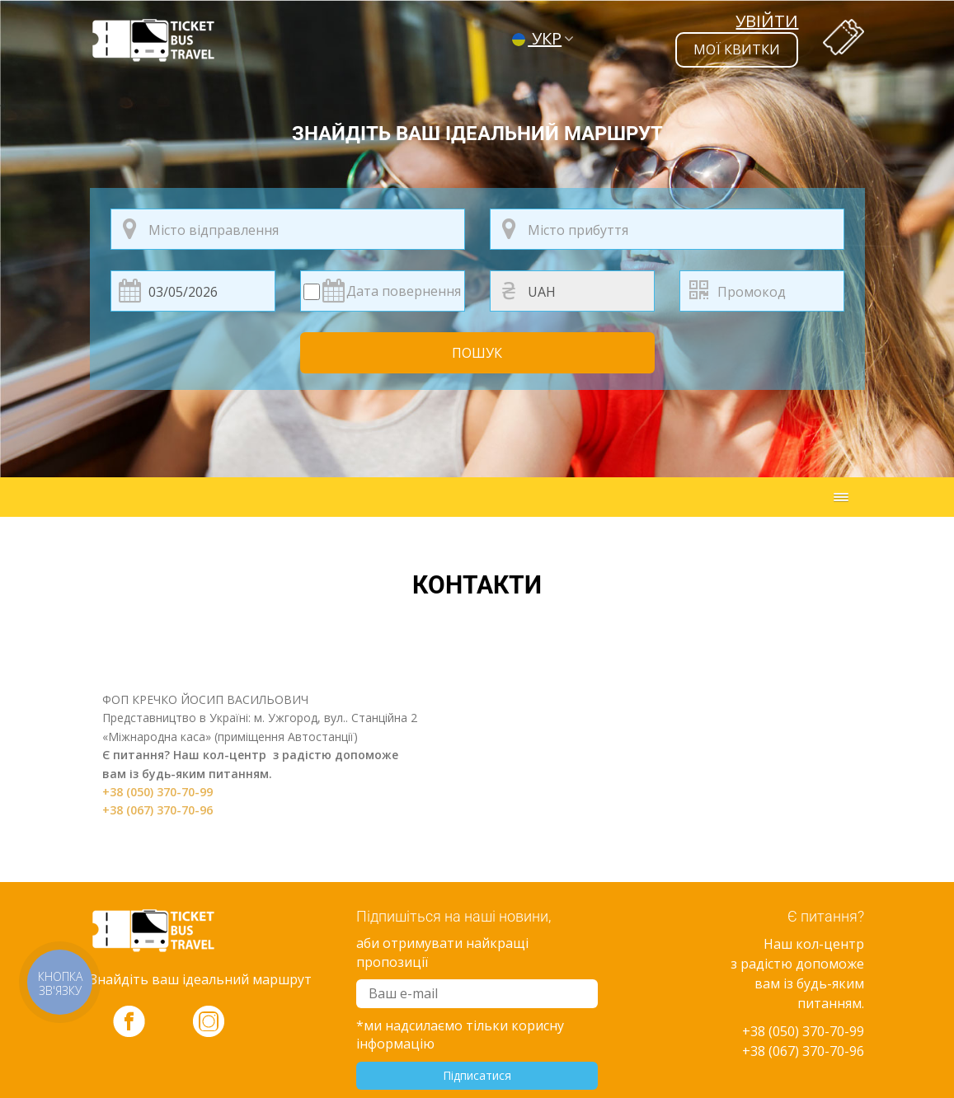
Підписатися (477, 1075)
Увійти (766, 21)
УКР (537, 38)
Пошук (477, 353)
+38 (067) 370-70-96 (157, 810)
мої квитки (736, 49)
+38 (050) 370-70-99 (157, 792)
